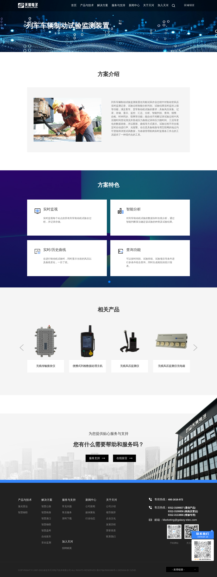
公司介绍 (111, 506)
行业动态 (90, 518)
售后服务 (67, 512)
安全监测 (46, 542)
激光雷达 (23, 506)
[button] (109, 282)
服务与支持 (118, 5)
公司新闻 (90, 506)
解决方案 (102, 5)
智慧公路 (46, 506)
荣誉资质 (111, 530)
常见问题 (67, 506)
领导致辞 (111, 512)
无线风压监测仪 (129, 365)
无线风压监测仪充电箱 (171, 365)
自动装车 (46, 536)
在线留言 (121, 458)
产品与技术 (87, 5)
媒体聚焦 (90, 512)
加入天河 (163, 5)
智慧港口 (46, 518)
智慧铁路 (46, 512)
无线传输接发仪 (45, 365)
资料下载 (67, 518)
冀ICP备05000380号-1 (107, 570)
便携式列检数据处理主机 (87, 365)
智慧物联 (23, 512)
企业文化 (111, 518)
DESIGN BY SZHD (127, 570)
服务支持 (94, 458)
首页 (74, 5)
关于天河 (148, 5)
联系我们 (111, 536)
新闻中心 (134, 5)
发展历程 (111, 524)
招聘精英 (67, 548)
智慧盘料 (46, 530)
